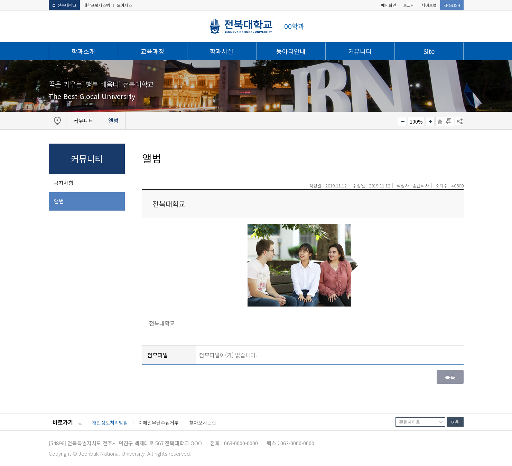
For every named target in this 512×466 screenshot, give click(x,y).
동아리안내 (291, 51)
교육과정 (152, 51)
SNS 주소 (459, 121)
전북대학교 (64, 5)
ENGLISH (452, 5)
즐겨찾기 (439, 121)
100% (416, 121)
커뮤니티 (360, 51)
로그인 (409, 5)
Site (429, 51)
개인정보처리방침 (110, 422)
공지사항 (63, 182)
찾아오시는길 (202, 422)
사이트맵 (429, 5)
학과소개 (83, 51)
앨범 (59, 201)
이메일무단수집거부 (158, 422)
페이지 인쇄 (449, 121)
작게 (402, 121)
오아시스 (124, 5)
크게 (430, 121)
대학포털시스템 (96, 5)
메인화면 (388, 5)
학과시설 (221, 51)
